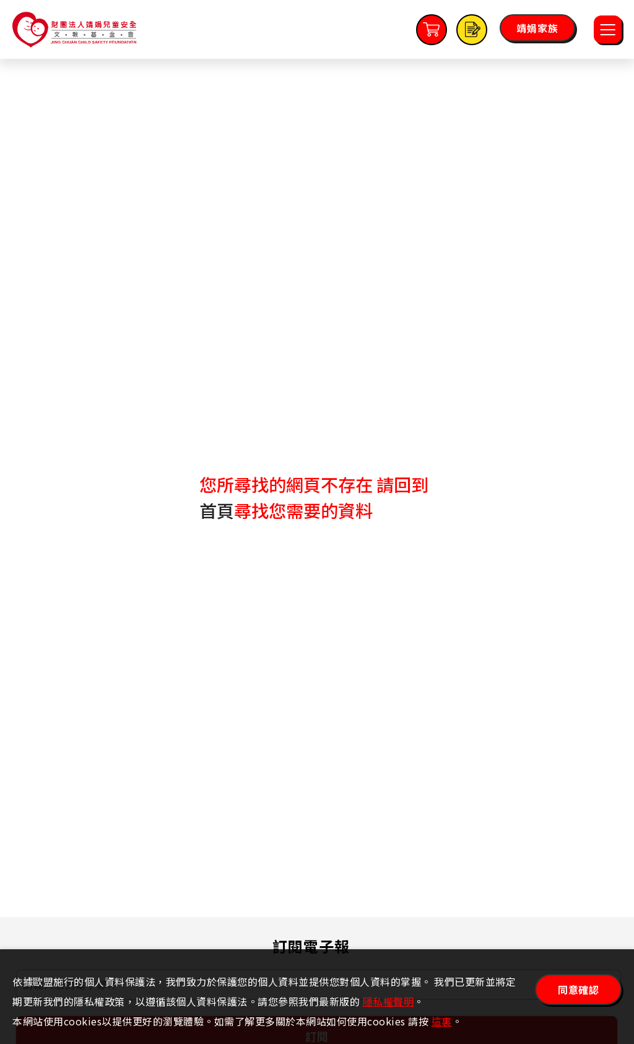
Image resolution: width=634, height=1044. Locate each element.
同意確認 (578, 989)
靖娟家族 (537, 27)
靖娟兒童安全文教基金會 (74, 30)
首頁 (216, 510)
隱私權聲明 (388, 1001)
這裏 (442, 1021)
